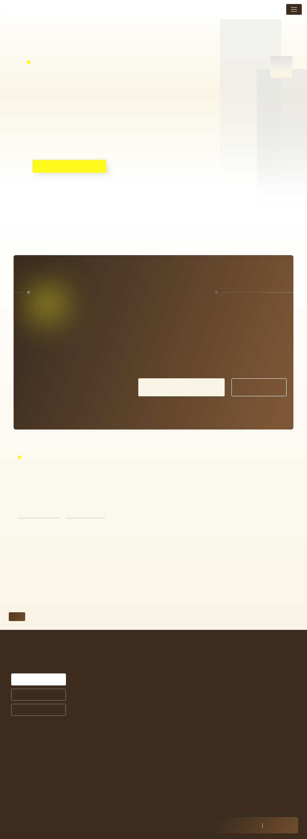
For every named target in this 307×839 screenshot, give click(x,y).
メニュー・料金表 (241, 648)
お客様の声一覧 (175, 677)
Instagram (234, 717)
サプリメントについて (182, 698)
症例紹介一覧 (173, 669)
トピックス (235, 660)
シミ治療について (177, 648)
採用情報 (233, 698)
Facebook (234, 724)
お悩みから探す (119, 715)
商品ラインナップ (177, 705)
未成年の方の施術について (250, 685)
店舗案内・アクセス (243, 673)
